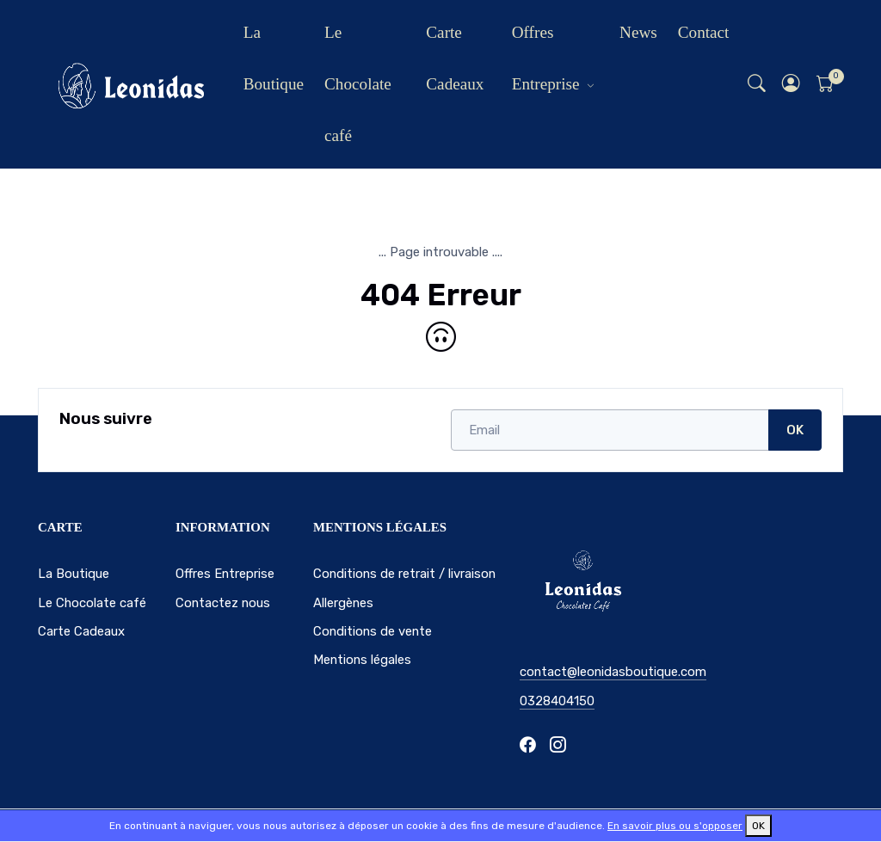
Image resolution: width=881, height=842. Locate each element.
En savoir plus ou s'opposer (674, 826)
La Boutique (273, 58)
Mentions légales (362, 659)
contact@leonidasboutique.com (613, 671)
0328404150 (557, 701)
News (638, 32)
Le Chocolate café (357, 83)
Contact (704, 32)
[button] (791, 84)
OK (795, 430)
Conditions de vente (372, 631)
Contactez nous (223, 603)
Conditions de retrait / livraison (404, 573)
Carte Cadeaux (455, 58)
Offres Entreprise (546, 58)
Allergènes (343, 603)
